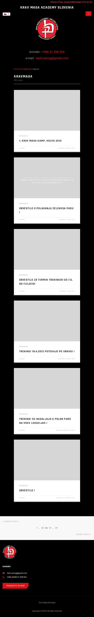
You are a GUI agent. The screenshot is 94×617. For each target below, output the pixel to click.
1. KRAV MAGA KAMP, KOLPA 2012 (40, 141)
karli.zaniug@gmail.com (52, 58)
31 (56, 528)
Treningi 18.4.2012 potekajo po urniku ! (47, 351)
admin (23, 148)
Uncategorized (25, 69)
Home (16, 69)
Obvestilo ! (27, 490)
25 (43, 528)
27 (50, 528)
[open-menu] (88, 13)
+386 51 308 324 (53, 52)
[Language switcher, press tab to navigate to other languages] (6, 14)
